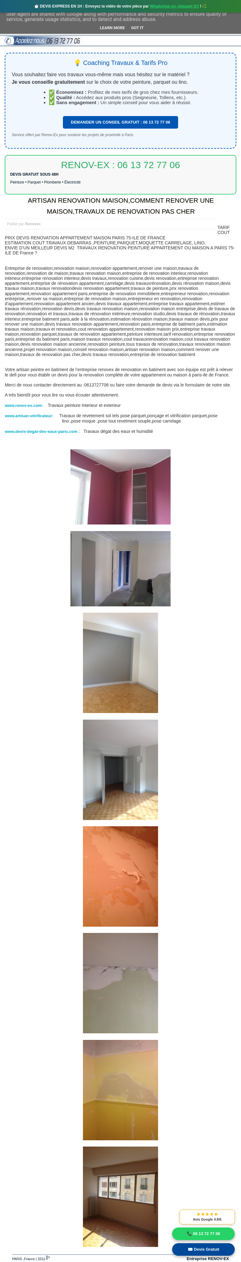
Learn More (112, 27)
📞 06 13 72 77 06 (203, 1233)
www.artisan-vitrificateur (28, 415)
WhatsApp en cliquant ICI (174, 6)
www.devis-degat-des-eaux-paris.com (41, 431)
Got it (137, 27)
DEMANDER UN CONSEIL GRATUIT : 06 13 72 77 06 (120, 122)
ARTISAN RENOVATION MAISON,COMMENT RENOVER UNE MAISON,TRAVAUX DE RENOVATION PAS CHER (121, 206)
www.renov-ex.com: (24, 405)
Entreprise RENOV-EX (208, 1258)
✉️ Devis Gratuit (203, 1249)
